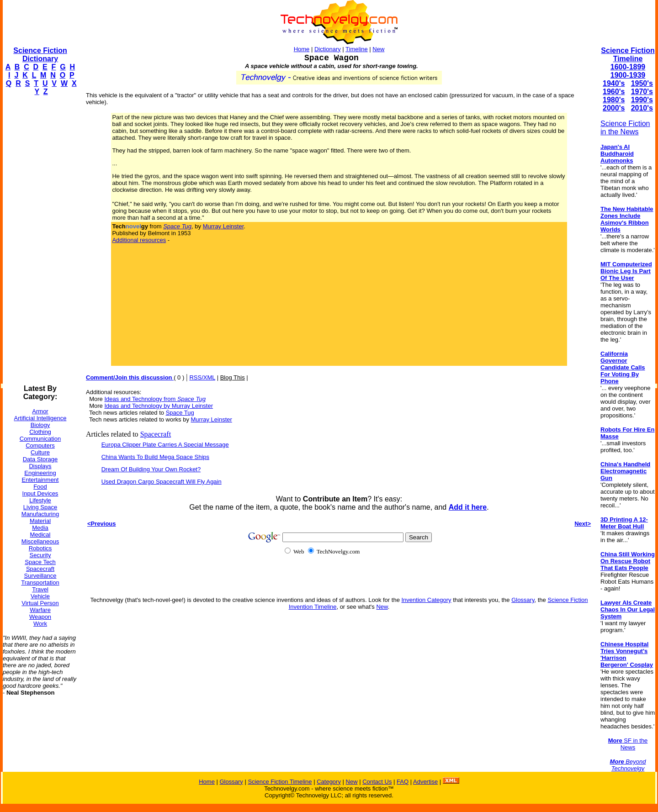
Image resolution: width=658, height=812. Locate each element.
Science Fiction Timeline (627, 55)
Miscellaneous (40, 541)
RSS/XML (202, 377)
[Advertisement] (39, 240)
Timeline (356, 49)
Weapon (40, 616)
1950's (642, 83)
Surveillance (40, 575)
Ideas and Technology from (154, 398)
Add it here (468, 507)
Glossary (522, 599)
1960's (614, 91)
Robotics (40, 548)
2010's (642, 108)
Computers (40, 445)
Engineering (40, 472)
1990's (642, 100)
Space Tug (180, 412)
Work (40, 623)
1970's (642, 91)
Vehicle (40, 596)
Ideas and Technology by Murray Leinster (158, 405)
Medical (40, 534)
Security (40, 555)
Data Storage (40, 459)
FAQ (403, 781)
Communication (40, 438)
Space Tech (40, 562)
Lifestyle (40, 500)
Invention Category (426, 599)
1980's (614, 100)
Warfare (40, 609)
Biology (40, 425)
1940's (614, 83)
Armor (40, 411)
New (378, 49)
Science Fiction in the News (625, 128)
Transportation (40, 582)
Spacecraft (40, 568)
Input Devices (40, 493)
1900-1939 (628, 75)
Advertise (425, 781)
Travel (40, 589)
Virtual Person (39, 603)
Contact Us (377, 781)
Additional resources (139, 240)
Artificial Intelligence (40, 418)
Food (40, 486)
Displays (40, 466)
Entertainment (40, 479)
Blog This (232, 377)
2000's (614, 108)
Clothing (40, 431)
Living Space (40, 507)
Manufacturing (40, 514)
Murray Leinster (223, 226)
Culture (40, 452)
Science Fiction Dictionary (40, 55)
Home (302, 49)
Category (329, 781)
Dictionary (327, 49)
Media (40, 527)
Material (40, 520)
